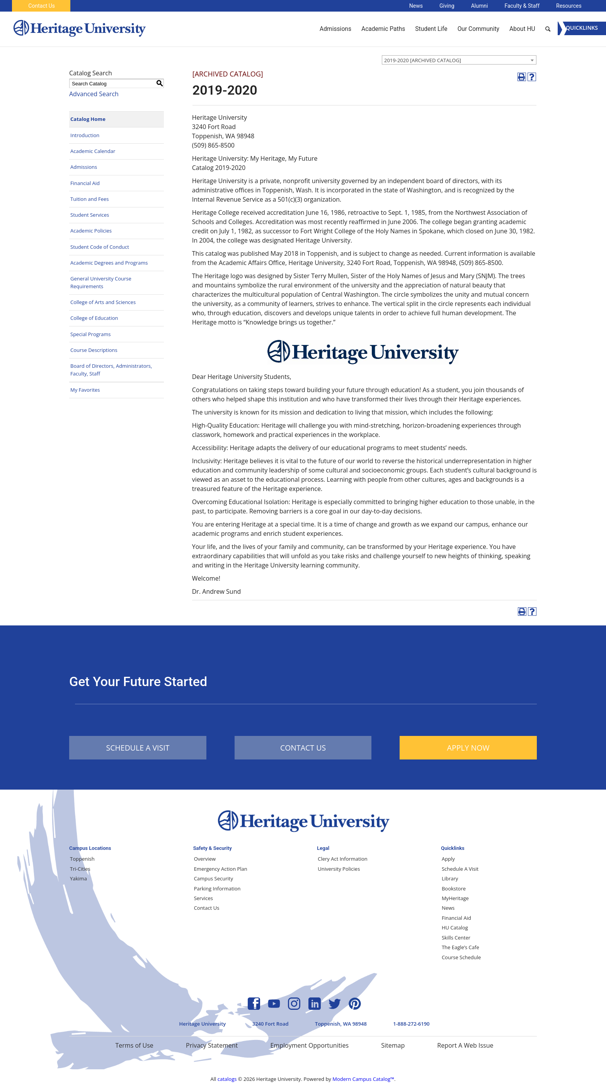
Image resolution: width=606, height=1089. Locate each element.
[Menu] (582, 28)
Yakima (78, 878)
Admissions (83, 166)
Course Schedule (461, 957)
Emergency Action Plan (220, 868)
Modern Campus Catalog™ (363, 1078)
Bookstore (454, 888)
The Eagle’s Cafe (460, 947)
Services (203, 898)
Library (450, 878)
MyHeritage (455, 898)
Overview (205, 858)
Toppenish (82, 858)
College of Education (94, 317)
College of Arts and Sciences (103, 302)
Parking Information (217, 888)
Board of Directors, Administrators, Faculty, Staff (111, 369)
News (416, 6)
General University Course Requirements (100, 282)
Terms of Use (134, 1045)
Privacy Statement (212, 1045)
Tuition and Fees (89, 198)
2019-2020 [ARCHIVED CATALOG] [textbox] (422, 60)
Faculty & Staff (522, 6)
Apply (448, 858)
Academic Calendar (92, 151)
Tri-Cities (80, 868)
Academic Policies (91, 230)
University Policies (339, 868)
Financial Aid (85, 183)
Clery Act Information (343, 858)
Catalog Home (88, 119)
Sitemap (393, 1045)
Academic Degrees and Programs (109, 262)
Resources (569, 6)
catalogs (227, 1078)
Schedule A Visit (460, 868)
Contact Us (41, 6)
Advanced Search (94, 94)
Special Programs (90, 334)
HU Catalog (455, 927)
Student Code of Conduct (99, 246)
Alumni (479, 6)
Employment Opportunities (309, 1045)
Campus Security (213, 878)
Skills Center (456, 937)
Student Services (89, 214)
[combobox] (459, 60)
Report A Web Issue (465, 1045)
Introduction (84, 135)
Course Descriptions (93, 350)
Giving (446, 6)
